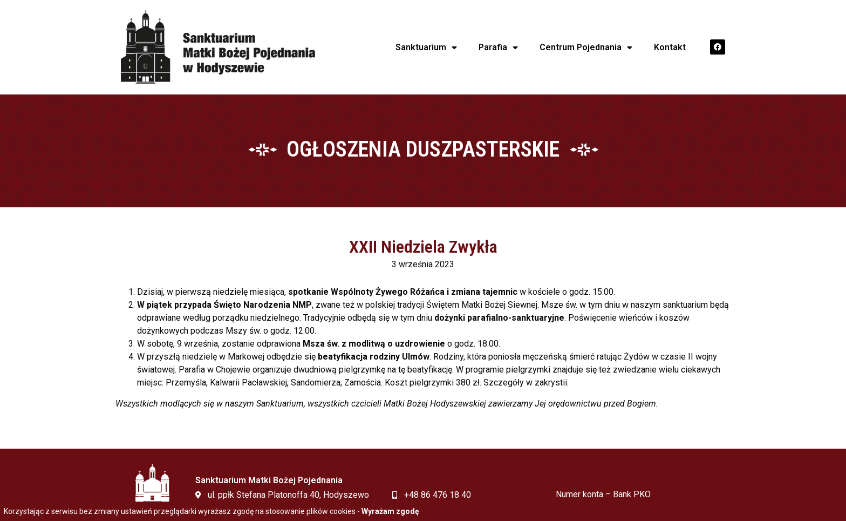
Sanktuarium (426, 47)
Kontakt (670, 47)
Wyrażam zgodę (390, 511)
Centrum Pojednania (586, 47)
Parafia (498, 47)
